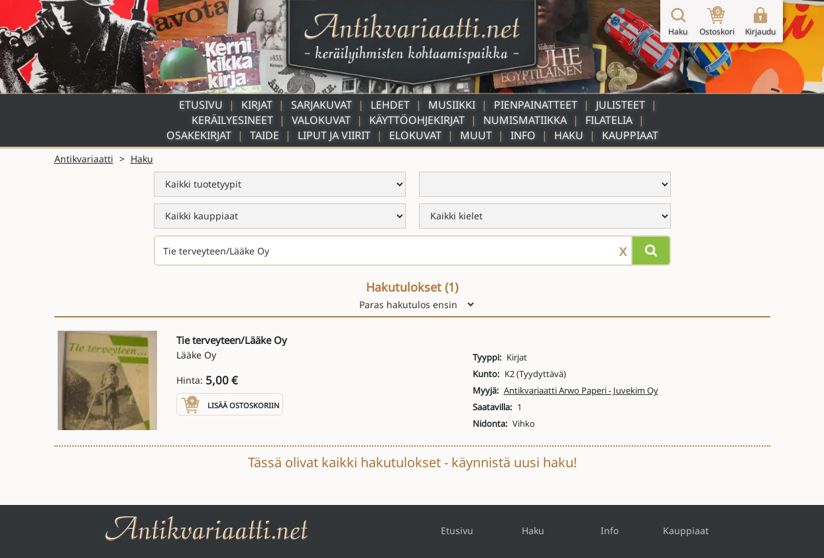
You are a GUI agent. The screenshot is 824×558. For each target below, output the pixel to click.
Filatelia (608, 120)
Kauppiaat (630, 135)
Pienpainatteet (535, 104)
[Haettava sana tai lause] (412, 250)
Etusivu (201, 104)
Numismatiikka (525, 120)
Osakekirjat (198, 135)
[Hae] (651, 250)
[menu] (280, 184)
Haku (568, 135)
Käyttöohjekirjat (417, 120)
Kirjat (256, 104)
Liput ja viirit (334, 135)
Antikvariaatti (83, 158)
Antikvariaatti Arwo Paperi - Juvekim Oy (581, 390)
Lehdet (390, 104)
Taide (264, 135)
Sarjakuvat (321, 104)
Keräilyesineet (232, 120)
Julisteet (620, 104)
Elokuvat (415, 135)
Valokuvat (321, 120)
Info (523, 135)
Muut (476, 135)
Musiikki (451, 104)
